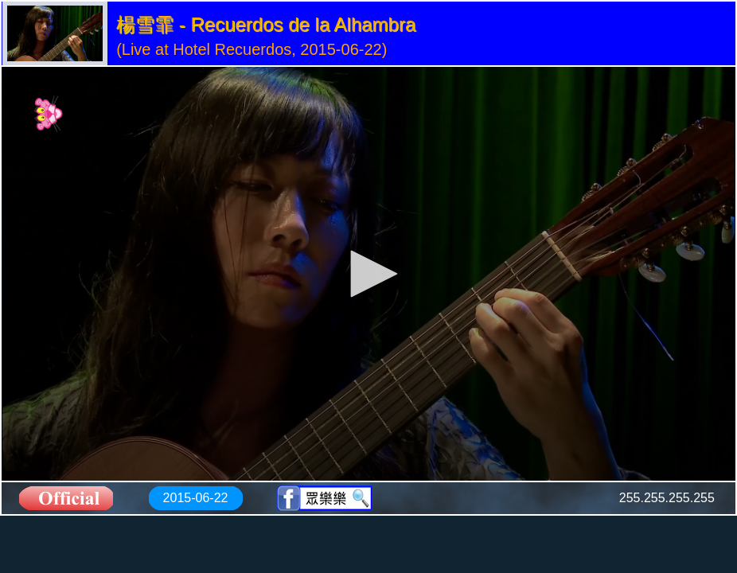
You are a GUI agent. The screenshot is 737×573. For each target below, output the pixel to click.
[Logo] (49, 114)
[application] (368, 274)
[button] (368, 274)
